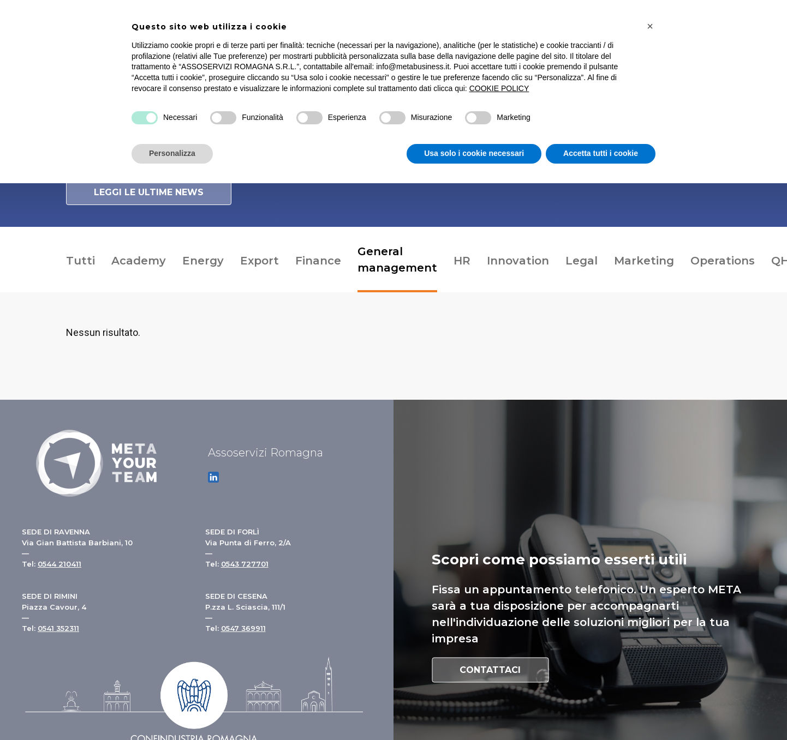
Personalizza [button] (172, 153)
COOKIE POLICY (499, 88)
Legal (581, 260)
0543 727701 (245, 563)
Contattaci (490, 670)
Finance (318, 260)
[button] (650, 26)
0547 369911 (243, 628)
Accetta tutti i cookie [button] (600, 153)
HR (462, 260)
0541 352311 (58, 628)
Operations (722, 260)
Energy (203, 260)
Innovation (518, 260)
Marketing (644, 260)
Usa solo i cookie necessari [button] (474, 153)
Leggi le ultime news (149, 192)
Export (259, 260)
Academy (138, 260)
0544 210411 (59, 563)
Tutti (80, 260)
